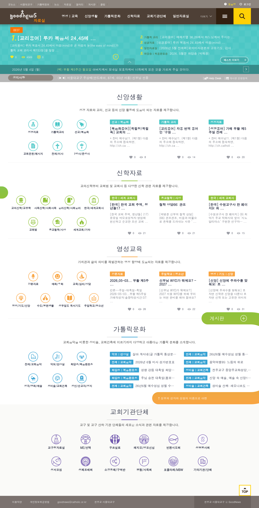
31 (243, 309)
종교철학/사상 (57, 224)
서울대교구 (26, 4)
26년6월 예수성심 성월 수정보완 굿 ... (162, 386)
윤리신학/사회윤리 (69, 203)
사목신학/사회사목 (45, 203)
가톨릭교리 (57, 127)
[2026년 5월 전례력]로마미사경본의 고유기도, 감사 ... (196, 48)
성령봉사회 (203, 441)
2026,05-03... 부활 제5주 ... (129, 282)
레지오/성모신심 (144, 441)
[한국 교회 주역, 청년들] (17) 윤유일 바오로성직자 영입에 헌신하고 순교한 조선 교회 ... (129, 218)
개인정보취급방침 (39, 502)
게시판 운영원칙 (235, 77)
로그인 (247, 4)
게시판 (92, 4)
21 (144, 233)
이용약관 (17, 502)
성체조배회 (86, 464)
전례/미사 (57, 148)
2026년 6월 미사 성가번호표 (155, 362)
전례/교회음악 (33, 359)
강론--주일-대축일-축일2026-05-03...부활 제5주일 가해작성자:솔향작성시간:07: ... (128, 295)
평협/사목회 (144, 464)
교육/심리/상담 (82, 279)
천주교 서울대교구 (104, 502)
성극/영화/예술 (33, 380)
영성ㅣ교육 (70, 16)
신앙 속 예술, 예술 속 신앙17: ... (232, 378)
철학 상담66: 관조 (172, 204)
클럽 (102, 4)
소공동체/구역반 (114, 464)
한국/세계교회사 (94, 203)
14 (193, 157)
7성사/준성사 (82, 148)
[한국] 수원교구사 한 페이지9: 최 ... (228, 206)
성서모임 (56, 464)
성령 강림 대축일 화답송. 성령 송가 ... (167, 370)
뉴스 (56, 4)
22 (193, 309)
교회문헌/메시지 (33, 148)
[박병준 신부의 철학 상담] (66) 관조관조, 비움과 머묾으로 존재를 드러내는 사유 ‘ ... (178, 218)
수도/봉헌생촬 (45, 300)
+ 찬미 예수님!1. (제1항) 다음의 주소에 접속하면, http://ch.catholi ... (228, 142)
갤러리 (79, 4)
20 (243, 157)
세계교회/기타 (81, 224)
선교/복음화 (82, 127)
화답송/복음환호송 (82, 359)
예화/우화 (57, 279)
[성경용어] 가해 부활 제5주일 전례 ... (227, 130)
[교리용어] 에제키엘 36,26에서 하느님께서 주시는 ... (197, 37)
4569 (29, 57)
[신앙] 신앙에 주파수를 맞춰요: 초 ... (228, 282)
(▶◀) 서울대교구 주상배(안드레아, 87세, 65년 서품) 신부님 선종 (103, 78)
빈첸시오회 (173, 441)
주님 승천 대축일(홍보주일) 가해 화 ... (167, 378)
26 (144, 309)
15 (243, 233)
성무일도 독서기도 (70, 300)
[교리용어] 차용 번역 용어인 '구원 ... (178, 130)
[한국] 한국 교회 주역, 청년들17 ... (129, 206)
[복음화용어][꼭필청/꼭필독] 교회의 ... (129, 130)
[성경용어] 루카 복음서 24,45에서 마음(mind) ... (190, 42)
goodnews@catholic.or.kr (71, 502)
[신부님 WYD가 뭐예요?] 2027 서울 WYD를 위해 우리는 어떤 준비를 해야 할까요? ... (177, 295)
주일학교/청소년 (94, 300)
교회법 (33, 224)
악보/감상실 (57, 359)
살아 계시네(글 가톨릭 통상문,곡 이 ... (159, 354)
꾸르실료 (115, 441)
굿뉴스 (11, 4)
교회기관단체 (156, 16)
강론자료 (33, 279)
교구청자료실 (56, 441)
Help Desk (212, 77)
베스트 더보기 (231, 60)
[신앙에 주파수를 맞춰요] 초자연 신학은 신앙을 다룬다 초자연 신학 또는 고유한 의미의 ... (227, 295)
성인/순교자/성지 (81, 380)
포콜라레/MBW (173, 464)
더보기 (204, 16)
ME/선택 (85, 441)
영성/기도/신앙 (21, 300)
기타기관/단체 (203, 464)
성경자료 (33, 127)
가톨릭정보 (43, 4)
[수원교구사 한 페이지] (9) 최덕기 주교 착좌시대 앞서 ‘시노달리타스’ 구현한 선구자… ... (228, 218)
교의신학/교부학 (21, 203)
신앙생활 (91, 16)
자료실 (67, 4)
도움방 (232, 4)
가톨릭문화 (112, 16)
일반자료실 (181, 16)
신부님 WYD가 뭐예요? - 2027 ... (177, 282)
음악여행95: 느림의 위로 (226, 362)
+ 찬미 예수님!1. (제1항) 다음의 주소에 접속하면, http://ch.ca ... (129, 142)
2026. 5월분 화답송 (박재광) (189, 53)
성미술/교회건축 (57, 380)
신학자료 (133, 16)
